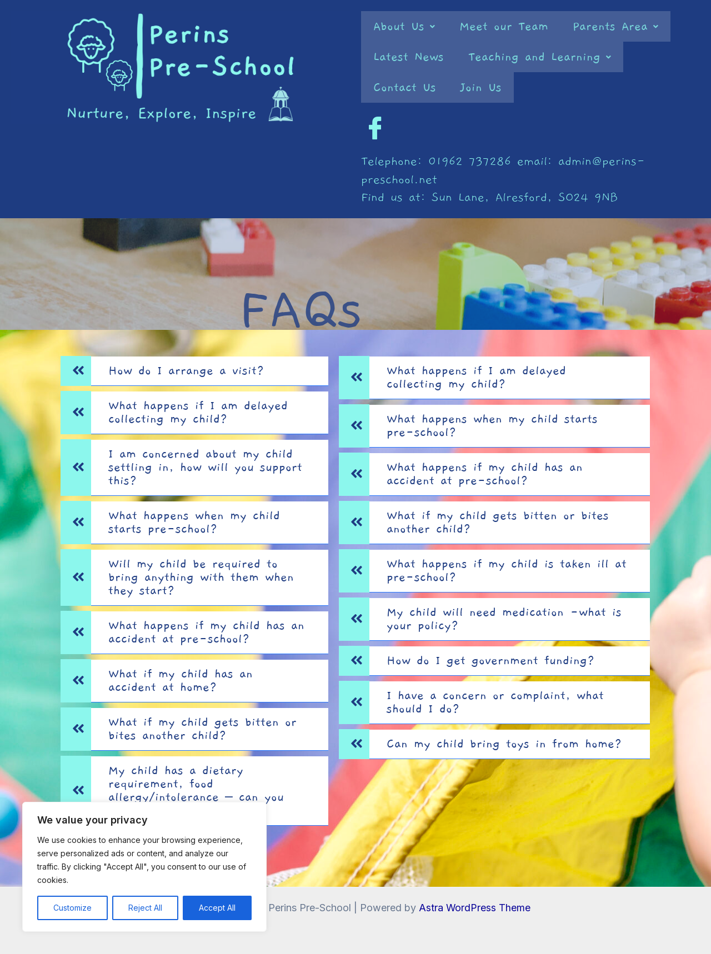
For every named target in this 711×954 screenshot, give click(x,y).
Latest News (408, 57)
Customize (72, 907)
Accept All (217, 907)
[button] (404, 26)
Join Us (481, 87)
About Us (404, 26)
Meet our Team (503, 26)
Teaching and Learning (539, 57)
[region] (144, 867)
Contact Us (404, 87)
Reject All (145, 907)
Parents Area (615, 26)
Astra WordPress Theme (474, 907)
